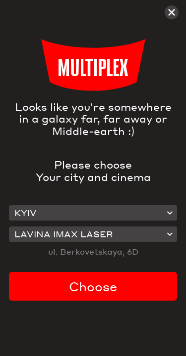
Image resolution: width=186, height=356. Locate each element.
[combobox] (93, 213)
